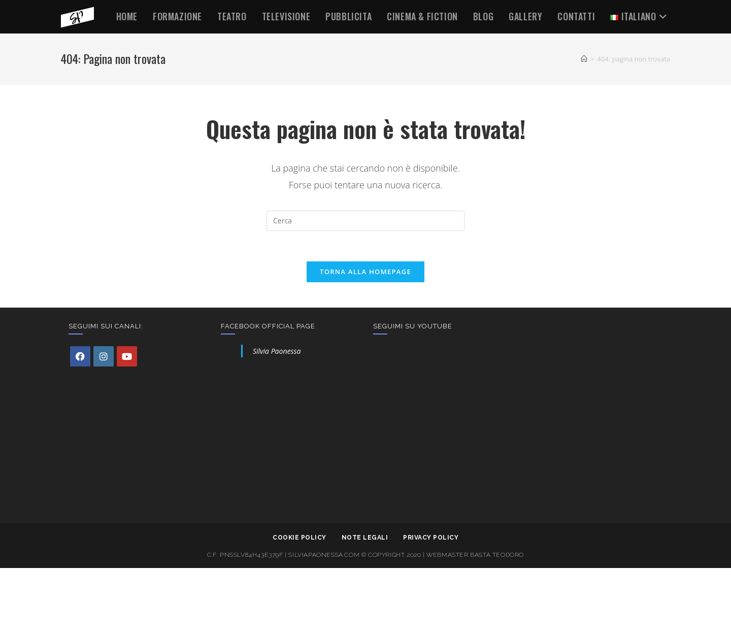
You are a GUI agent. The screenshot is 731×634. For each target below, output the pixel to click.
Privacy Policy (430, 537)
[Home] (584, 58)
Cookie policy (299, 537)
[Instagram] (103, 356)
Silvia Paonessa (277, 351)
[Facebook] (80, 356)
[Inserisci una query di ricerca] (365, 221)
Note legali (365, 537)
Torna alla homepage (365, 271)
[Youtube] (127, 356)
